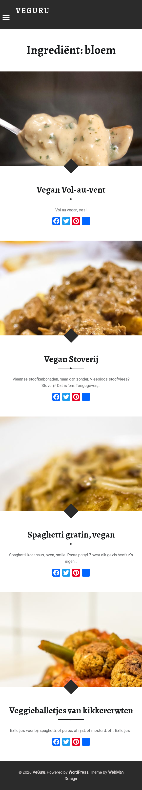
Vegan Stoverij (71, 359)
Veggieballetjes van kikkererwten (71, 710)
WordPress (78, 772)
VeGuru (39, 772)
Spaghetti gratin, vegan (71, 535)
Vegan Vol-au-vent (71, 190)
